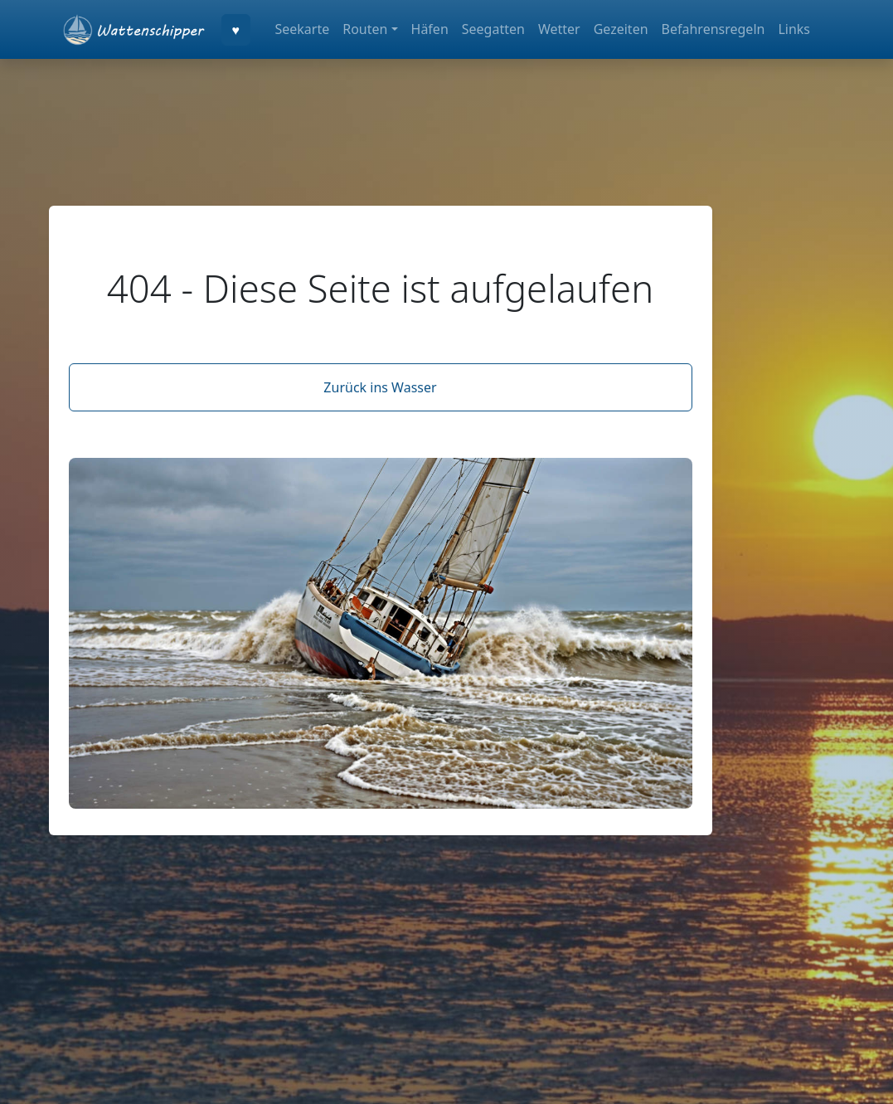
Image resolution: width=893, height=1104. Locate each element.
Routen (364, 29)
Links (794, 29)
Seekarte (301, 29)
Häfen (430, 29)
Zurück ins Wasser (379, 387)
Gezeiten (621, 29)
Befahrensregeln (713, 29)
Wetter (559, 29)
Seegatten (493, 29)
